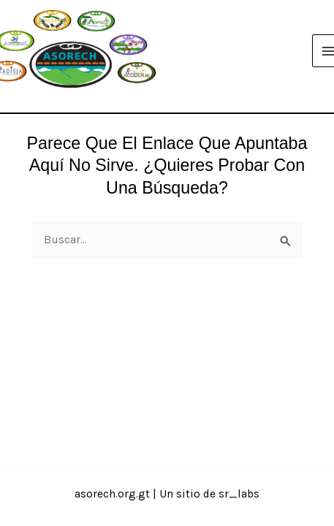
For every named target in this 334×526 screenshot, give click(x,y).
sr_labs (239, 493)
